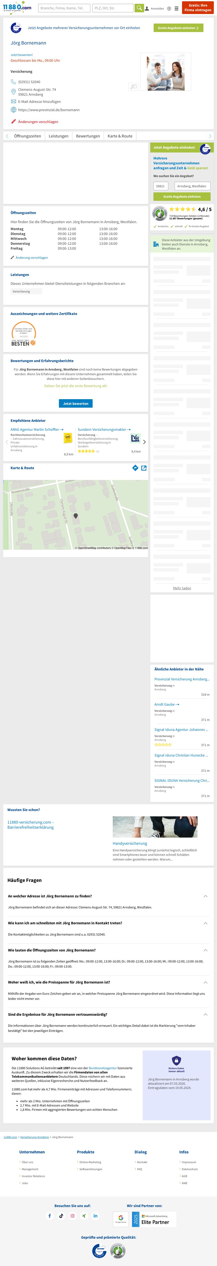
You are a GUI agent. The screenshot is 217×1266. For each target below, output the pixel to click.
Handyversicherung (130, 843)
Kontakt (142, 1162)
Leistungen (58, 135)
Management (30, 1169)
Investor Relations (33, 1176)
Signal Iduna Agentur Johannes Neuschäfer (182, 729)
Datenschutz (190, 1169)
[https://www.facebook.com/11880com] (50, 1216)
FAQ (139, 1169)
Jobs (25, 1183)
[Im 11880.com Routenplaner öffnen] (135, 467)
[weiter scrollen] (210, 135)
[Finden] (139, 8)
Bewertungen (88, 135)
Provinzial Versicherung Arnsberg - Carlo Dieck (182, 679)
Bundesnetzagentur (103, 1068)
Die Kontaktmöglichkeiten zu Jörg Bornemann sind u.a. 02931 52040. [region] (57, 934)
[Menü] (178, 8)
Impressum (189, 1162)
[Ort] (113, 8)
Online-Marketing (90, 1162)
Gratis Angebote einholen (178, 28)
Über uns (27, 1162)
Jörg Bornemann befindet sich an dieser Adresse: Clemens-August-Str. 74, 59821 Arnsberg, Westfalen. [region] (80, 907)
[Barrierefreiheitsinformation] (171, 8)
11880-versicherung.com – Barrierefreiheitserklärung (30, 824)
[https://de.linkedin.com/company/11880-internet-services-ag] (95, 1216)
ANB (184, 1183)
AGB (184, 1176)
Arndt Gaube (164, 704)
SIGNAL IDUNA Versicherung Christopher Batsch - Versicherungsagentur (182, 780)
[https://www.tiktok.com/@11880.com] (61, 1216)
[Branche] (64, 8)
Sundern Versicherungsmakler (102, 429)
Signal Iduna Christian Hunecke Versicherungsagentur (182, 755)
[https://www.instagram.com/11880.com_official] (72, 1216)
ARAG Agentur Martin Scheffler (35, 429)
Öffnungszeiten (27, 135)
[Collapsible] (205, 896)
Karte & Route (120, 135)
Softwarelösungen (90, 1169)
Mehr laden (182, 588)
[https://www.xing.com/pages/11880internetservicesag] (84, 1216)
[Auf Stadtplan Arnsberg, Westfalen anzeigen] (143, 467)
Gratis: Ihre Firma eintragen (198, 8)
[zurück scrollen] (7, 135)
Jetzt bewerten (75, 403)
